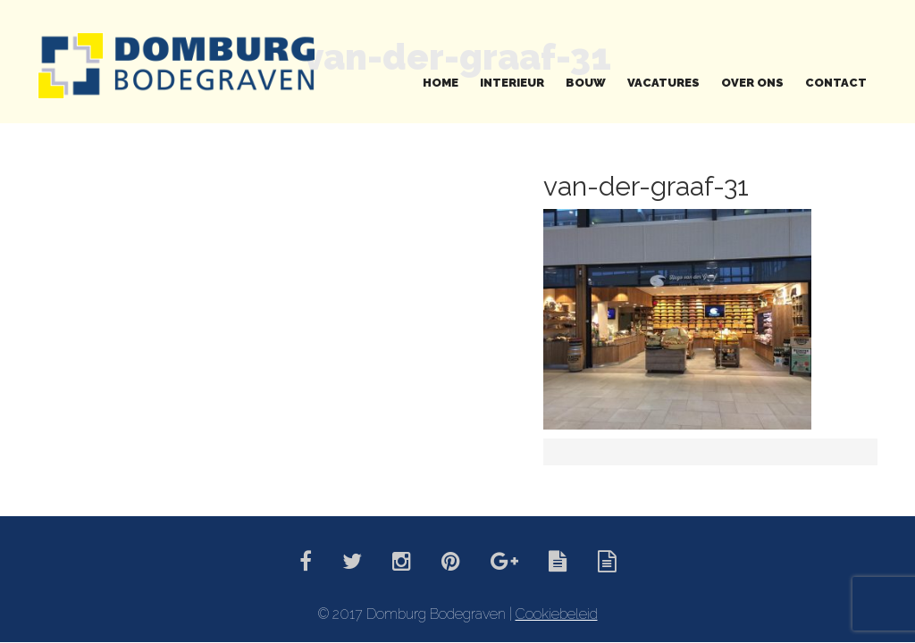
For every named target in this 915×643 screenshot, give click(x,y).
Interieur (512, 82)
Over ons (752, 82)
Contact (836, 82)
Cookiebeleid (557, 613)
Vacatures (663, 82)
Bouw (586, 82)
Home (440, 82)
